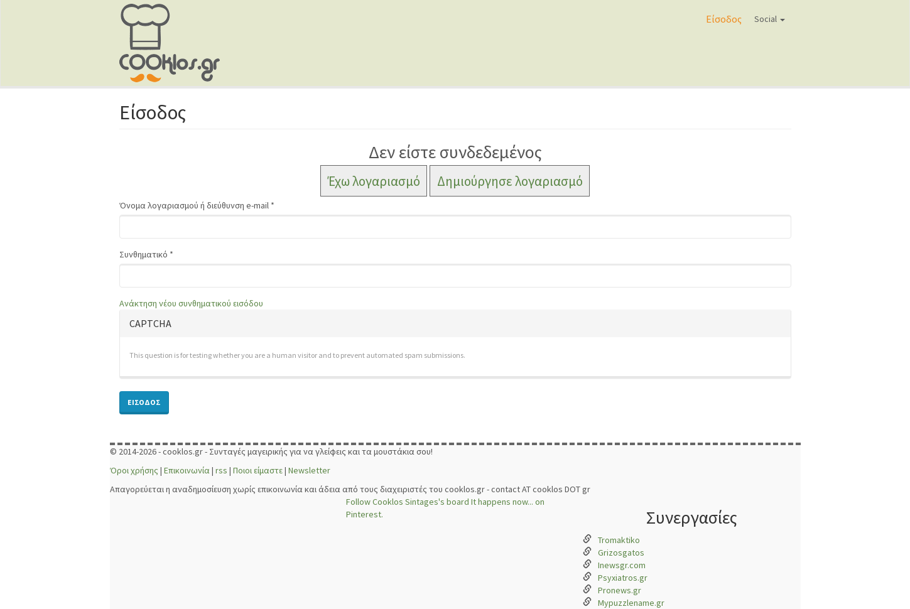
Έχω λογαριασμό (374, 180)
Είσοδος (724, 19)
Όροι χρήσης (134, 470)
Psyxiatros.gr (622, 577)
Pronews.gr (619, 590)
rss (221, 470)
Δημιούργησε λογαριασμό (510, 180)
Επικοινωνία (187, 470)
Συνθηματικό (146, 254)
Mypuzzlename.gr (631, 602)
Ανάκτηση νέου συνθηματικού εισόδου (191, 303)
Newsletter (309, 470)
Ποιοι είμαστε (258, 470)
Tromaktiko (619, 540)
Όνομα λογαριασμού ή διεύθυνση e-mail (196, 205)
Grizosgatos (621, 552)
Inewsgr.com (622, 565)
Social (769, 18)
